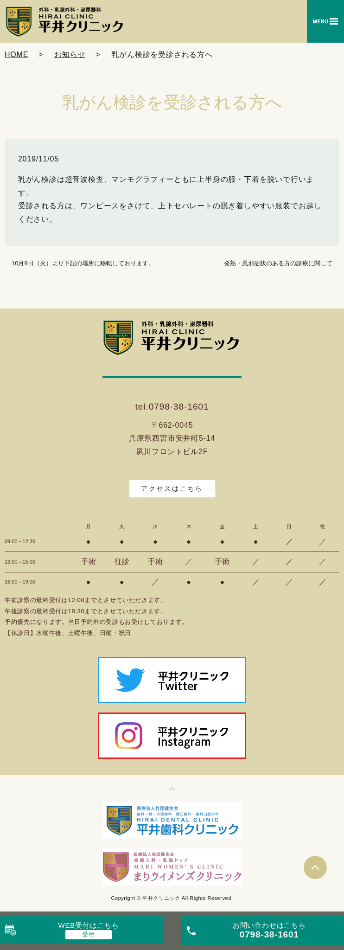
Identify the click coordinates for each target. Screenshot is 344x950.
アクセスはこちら (172, 488)
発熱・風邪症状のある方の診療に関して (278, 263)
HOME (16, 54)
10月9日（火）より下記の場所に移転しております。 (83, 263)
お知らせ (69, 54)
